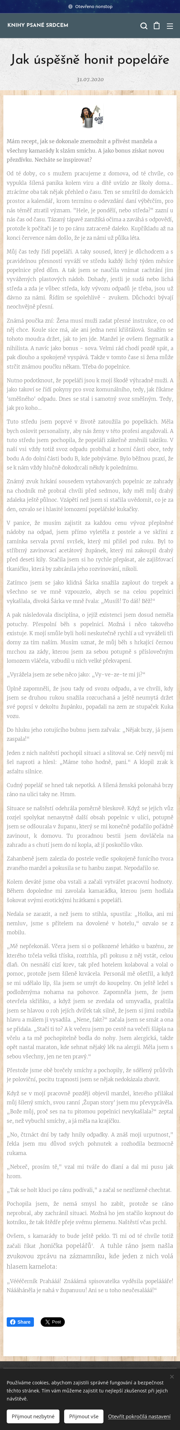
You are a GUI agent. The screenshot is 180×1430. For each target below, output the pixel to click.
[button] (143, 25)
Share (20, 1322)
